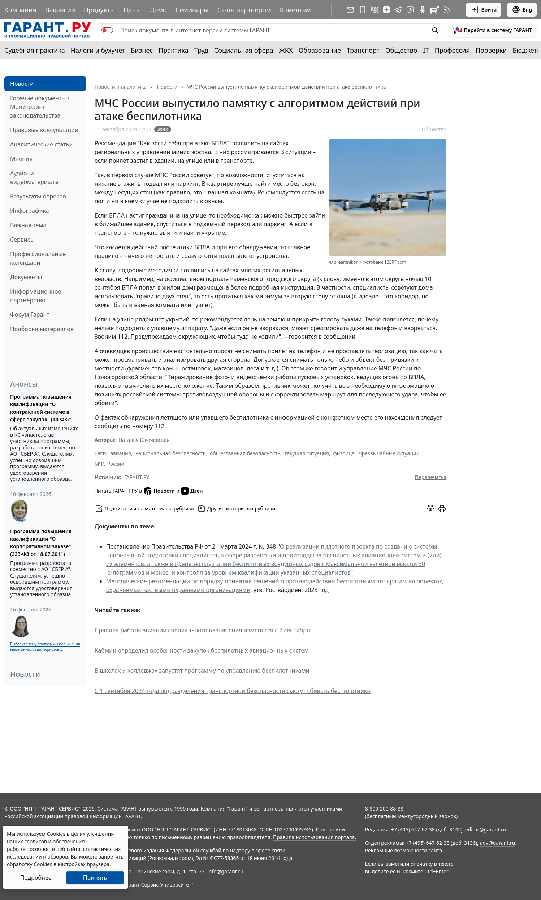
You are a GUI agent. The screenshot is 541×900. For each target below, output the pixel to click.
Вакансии (60, 9)
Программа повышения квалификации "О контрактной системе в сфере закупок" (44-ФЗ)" (41, 408)
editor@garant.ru (485, 829)
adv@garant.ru (497, 842)
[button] (492, 30)
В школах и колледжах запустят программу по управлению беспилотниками (202, 671)
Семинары (192, 9)
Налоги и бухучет (98, 50)
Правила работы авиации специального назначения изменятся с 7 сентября (202, 630)
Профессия (452, 50)
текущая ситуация (307, 453)
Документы (26, 277)
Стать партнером (244, 9)
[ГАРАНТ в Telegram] (398, 9)
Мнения (21, 159)
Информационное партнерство (35, 295)
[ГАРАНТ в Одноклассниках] (422, 9)
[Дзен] (386, 9)
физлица (344, 453)
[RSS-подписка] (447, 9)
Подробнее (35, 878)
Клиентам (295, 9)
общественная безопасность (245, 453)
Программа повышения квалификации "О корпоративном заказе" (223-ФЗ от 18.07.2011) (41, 542)
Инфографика (29, 211)
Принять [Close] (95, 878)
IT (426, 50)
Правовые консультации (44, 130)
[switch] (107, 30)
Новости (22, 84)
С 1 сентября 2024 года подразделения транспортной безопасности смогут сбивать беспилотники (233, 691)
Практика (173, 50)
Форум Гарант (29, 315)
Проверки (491, 50)
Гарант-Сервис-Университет (157, 884)
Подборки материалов (42, 329)
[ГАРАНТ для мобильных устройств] (362, 9)
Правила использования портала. (314, 837)
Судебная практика (34, 50)
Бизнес (142, 50)
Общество (401, 50)
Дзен (192, 491)
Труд (201, 50)
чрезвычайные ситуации (389, 453)
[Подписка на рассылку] (350, 9)
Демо (158, 9)
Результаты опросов (38, 196)
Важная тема (28, 225)
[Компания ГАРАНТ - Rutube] (434, 9)
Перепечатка (431, 477)
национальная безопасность (170, 453)
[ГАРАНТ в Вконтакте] (375, 9)
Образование (320, 50)
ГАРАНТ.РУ (137, 477)
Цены (132, 9)
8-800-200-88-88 (384, 808)
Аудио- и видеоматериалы (34, 177)
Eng (522, 9)
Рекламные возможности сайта (403, 850)
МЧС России (109, 463)
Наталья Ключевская (143, 439)
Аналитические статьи (41, 144)
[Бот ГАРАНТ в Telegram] (410, 9)
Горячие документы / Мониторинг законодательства (40, 106)
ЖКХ (286, 50)
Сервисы (22, 239)
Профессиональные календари (38, 258)
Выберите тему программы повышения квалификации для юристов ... (45, 646)
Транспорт (363, 50)
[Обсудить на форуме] (430, 508)
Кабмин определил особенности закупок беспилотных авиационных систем (202, 650)
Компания (20, 9)
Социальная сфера (243, 50)
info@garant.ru (225, 871)
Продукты (99, 9)
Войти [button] (484, 9)
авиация (120, 453)
